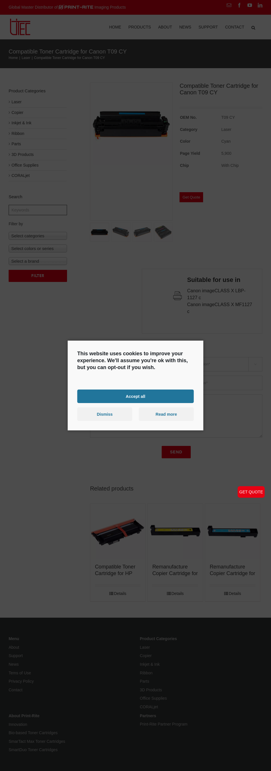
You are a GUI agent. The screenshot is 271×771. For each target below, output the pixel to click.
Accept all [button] (135, 396)
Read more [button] (166, 414)
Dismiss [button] (104, 414)
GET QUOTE (251, 492)
